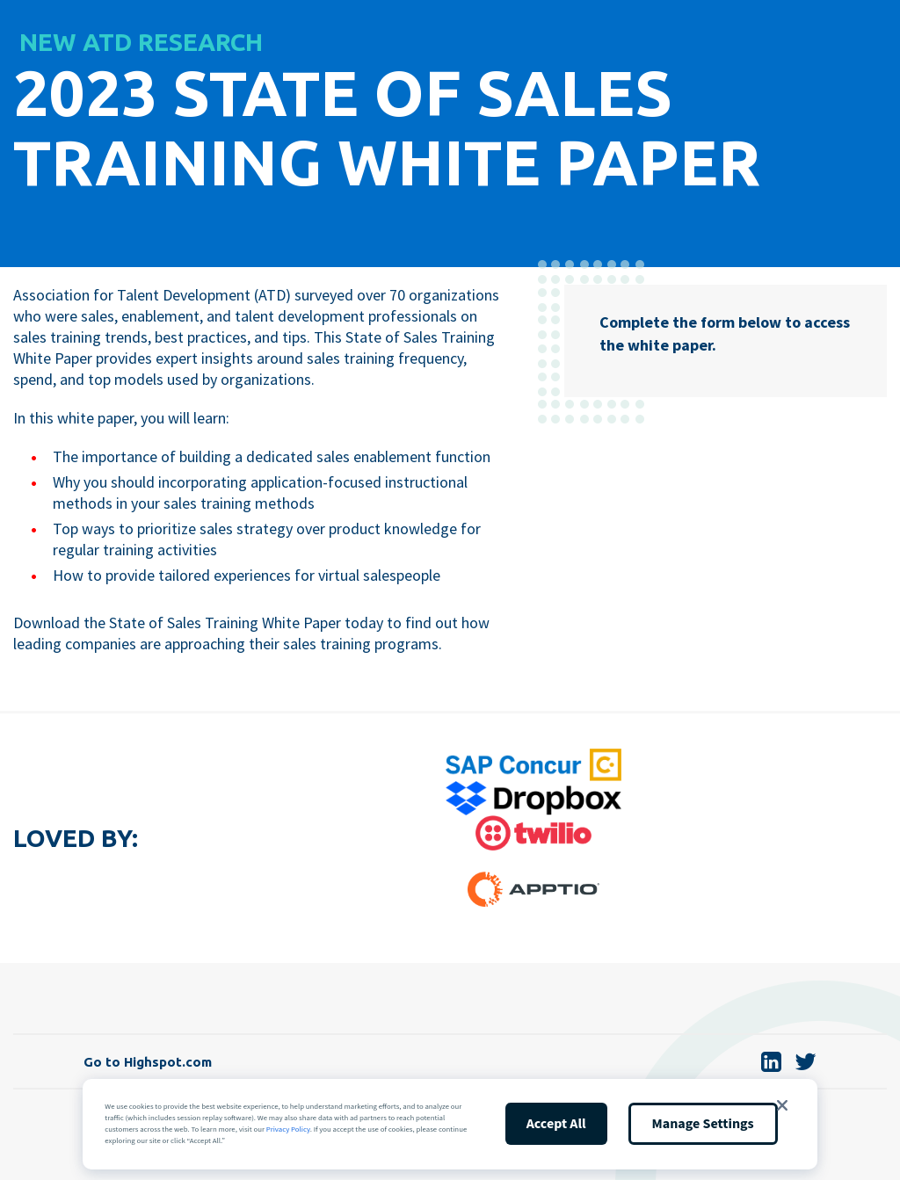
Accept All (556, 1123)
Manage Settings (703, 1123)
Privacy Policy (288, 1129)
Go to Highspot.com (147, 1061)
